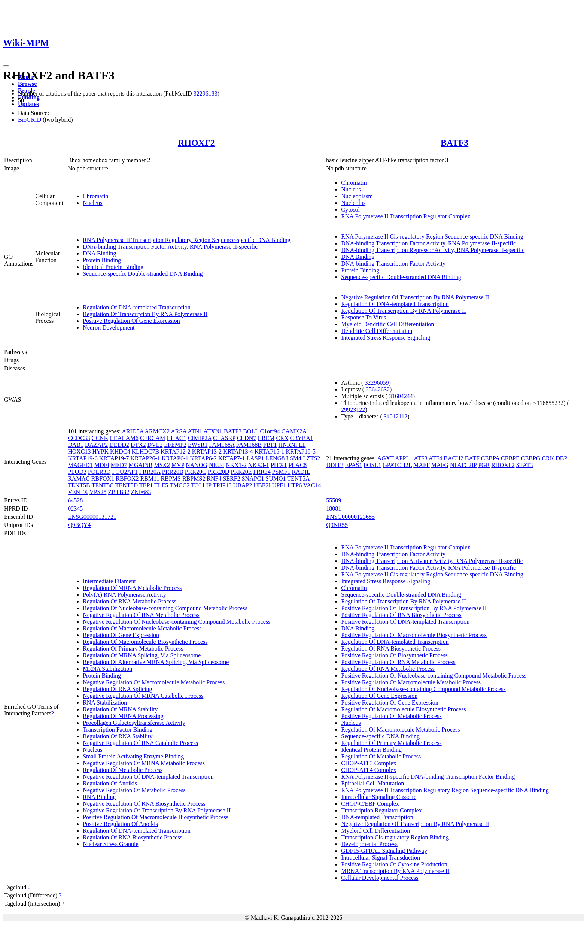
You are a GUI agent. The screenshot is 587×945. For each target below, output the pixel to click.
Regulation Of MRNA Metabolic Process (132, 588)
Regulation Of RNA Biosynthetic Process (132, 837)
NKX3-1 (258, 465)
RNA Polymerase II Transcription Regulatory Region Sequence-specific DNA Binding (187, 240)
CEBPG (531, 458)
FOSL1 (372, 465)
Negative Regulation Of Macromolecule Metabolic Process (154, 682)
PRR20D (218, 472)
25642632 (378, 389)
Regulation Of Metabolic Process (122, 770)
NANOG (196, 465)
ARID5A (133, 431)
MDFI (101, 465)
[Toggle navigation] (6, 66)
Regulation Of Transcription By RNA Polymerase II (145, 314)
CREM (266, 438)
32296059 (377, 382)
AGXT (385, 458)
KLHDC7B (145, 451)
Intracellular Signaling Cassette (378, 797)
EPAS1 (353, 465)
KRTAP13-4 (238, 451)
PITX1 (279, 465)
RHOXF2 (196, 143)
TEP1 (146, 485)
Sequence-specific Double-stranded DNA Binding (143, 273)
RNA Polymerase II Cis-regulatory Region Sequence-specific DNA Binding (432, 236)
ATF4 (435, 458)
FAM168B (249, 445)
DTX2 (138, 445)
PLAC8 (297, 465)
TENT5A (298, 478)
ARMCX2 (157, 431)
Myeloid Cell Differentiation (375, 830)
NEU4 (216, 465)
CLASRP (224, 438)
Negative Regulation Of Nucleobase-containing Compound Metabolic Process (176, 621)
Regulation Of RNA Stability (117, 736)
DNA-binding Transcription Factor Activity (393, 263)
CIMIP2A (200, 438)
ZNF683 (141, 492)
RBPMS (171, 478)
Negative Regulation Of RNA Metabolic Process (141, 615)
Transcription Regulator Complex (381, 810)
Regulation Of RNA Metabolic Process (129, 601)
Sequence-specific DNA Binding (380, 736)
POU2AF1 (124, 472)
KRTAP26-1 (145, 458)
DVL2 (155, 445)
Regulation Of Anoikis (110, 783)
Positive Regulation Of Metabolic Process (391, 716)
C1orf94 (270, 431)
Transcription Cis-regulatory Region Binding (395, 837)
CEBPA (490, 458)
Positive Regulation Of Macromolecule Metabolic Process (411, 682)
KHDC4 (120, 451)
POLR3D (99, 472)
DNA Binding (99, 253)
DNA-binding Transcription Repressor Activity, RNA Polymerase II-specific (432, 250)
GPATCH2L (397, 465)
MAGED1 (80, 465)
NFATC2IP (463, 465)
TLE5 (161, 485)
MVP (177, 465)
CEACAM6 (124, 438)
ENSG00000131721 (92, 517)
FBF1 (270, 445)
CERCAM (152, 438)
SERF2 (231, 478)
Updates (28, 104)
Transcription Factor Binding (117, 729)
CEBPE (510, 458)
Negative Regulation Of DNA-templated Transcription (148, 776)
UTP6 (295, 485)
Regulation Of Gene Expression (121, 635)
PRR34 (261, 472)
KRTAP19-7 (114, 458)
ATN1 (195, 431)
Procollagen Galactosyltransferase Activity (134, 723)
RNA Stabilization (105, 702)
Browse (27, 84)
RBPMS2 (193, 478)
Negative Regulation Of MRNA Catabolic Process (143, 696)
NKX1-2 (236, 465)
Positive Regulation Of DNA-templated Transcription (405, 621)
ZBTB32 (118, 492)
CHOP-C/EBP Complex (370, 803)
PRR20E (241, 472)
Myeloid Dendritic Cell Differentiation (387, 324)
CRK (548, 458)
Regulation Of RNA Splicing (117, 689)
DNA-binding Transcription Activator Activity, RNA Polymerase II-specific (432, 561)
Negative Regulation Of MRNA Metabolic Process (144, 763)
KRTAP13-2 (207, 451)
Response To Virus (363, 317)
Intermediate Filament (109, 581)
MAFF (421, 465)
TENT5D (126, 485)
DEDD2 (119, 445)
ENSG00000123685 (350, 517)
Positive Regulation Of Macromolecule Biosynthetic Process (155, 817)
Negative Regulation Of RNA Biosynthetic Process (144, 803)
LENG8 (275, 458)
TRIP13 (222, 485)
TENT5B (79, 485)
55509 (333, 500)
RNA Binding (99, 797)
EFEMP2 (175, 445)
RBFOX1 (102, 478)
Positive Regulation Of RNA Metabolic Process (398, 662)
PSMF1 (281, 472)
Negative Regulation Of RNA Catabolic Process (140, 743)
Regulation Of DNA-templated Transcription (137, 307)
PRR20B (172, 472)
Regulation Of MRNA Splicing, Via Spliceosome (142, 655)
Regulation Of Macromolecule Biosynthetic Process (145, 642)
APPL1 (404, 458)
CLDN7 (246, 438)
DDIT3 (334, 465)
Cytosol (350, 209)
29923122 (353, 409)
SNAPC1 (253, 478)
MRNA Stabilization (107, 669)
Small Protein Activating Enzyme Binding (133, 756)
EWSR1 (197, 445)
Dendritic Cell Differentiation (376, 331)
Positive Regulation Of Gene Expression (131, 321)
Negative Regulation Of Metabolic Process (134, 790)
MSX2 (162, 465)
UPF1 (279, 485)
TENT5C (102, 485)
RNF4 (214, 478)
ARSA (178, 431)
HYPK (100, 451)
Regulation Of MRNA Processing (123, 716)
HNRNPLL (291, 445)
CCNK (100, 438)
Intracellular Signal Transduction (380, 857)
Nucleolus (353, 203)
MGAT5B (140, 465)
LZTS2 (311, 458)
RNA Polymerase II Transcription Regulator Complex (405, 216)
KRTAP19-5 (301, 451)
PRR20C (195, 472)
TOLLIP (201, 485)
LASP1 (255, 458)
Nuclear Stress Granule (110, 844)
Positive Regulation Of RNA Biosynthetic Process (401, 615)
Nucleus (92, 203)
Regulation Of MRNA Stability (120, 709)
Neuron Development (108, 327)
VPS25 (97, 492)
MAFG (439, 465)
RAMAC (79, 478)
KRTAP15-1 (270, 451)
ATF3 (420, 458)
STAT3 (524, 465)
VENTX (78, 492)
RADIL (301, 472)
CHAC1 (176, 438)
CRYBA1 (301, 438)
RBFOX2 (127, 478)
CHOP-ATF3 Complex (368, 763)
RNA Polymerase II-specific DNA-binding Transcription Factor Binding (428, 776)
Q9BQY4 (79, 525)
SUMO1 (275, 478)
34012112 (395, 416)
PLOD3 (77, 472)
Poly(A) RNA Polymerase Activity (124, 594)
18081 (333, 508)
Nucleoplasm (356, 196)
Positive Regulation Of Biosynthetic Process (394, 655)
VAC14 (312, 485)
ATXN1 (212, 431)
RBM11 (149, 478)
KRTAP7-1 (231, 458)
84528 (75, 500)
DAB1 (75, 445)
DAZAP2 (96, 445)
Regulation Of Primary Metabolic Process (133, 648)
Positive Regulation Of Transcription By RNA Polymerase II (414, 608)
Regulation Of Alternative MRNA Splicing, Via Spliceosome (156, 662)
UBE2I (261, 485)
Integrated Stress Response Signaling (385, 337)
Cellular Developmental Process (379, 878)
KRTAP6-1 (175, 458)
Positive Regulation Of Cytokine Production (394, 864)
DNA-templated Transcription (377, 817)
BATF (472, 458)
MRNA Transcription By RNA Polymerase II (395, 871)
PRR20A (150, 472)
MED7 (119, 465)
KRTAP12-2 (176, 451)
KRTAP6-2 (203, 458)
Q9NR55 (337, 525)
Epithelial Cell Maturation (372, 783)
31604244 (401, 396)
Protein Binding (102, 260)
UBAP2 (242, 485)
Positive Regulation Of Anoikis (120, 824)
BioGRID (29, 119)
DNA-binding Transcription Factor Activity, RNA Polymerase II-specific (170, 246)
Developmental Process (369, 844)
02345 (75, 508)
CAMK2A (294, 431)
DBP (561, 458)
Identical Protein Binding (113, 267)
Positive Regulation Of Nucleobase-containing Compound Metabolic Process (433, 675)
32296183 (206, 93)
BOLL (250, 431)
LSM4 (293, 458)
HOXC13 (79, 451)
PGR (484, 465)
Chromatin (95, 196)
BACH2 (453, 458)
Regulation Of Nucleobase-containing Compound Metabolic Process (165, 608)
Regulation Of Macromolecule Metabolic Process (142, 628)
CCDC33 (79, 438)
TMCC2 (179, 485)
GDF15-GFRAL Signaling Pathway (384, 851)
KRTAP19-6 (83, 458)
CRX (282, 438)
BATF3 (454, 143)
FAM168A (222, 445)
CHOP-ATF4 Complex (368, 770)
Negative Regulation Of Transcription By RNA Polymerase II (415, 297)
